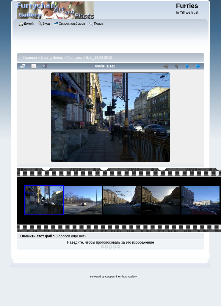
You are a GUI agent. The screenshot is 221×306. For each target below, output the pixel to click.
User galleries (52, 58)
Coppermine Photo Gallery (121, 276)
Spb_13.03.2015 (99, 58)
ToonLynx (74, 58)
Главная (30, 58)
